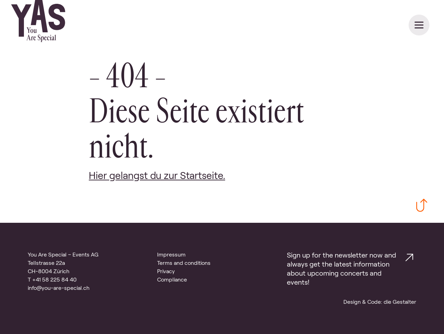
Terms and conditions (184, 263)
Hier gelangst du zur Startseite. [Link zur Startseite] (157, 175)
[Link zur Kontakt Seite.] (409, 259)
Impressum (171, 255)
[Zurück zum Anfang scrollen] (421, 206)
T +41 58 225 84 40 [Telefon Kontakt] (52, 280)
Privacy (166, 271)
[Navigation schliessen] (419, 25)
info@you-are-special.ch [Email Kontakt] (58, 288)
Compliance (172, 280)
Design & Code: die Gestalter (379, 302)
